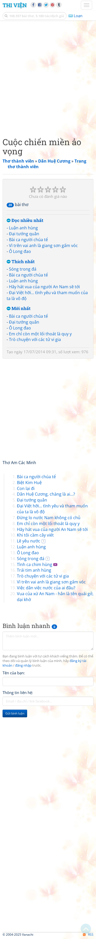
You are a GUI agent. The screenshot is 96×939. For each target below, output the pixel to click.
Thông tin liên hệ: (18, 692)
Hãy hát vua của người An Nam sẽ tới (44, 287)
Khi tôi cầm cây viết (35, 535)
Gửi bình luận (14, 713)
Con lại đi (26, 488)
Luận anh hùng (23, 228)
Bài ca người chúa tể (28, 239)
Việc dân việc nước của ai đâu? (46, 588)
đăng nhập (23, 665)
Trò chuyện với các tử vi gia (35, 339)
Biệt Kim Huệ (29, 482)
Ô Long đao (20, 251)
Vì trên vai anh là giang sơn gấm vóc (43, 245)
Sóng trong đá (22, 269)
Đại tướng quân (24, 234)
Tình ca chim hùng (34, 564)
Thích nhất (21, 261)
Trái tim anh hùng (34, 570)
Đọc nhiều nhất (25, 220)
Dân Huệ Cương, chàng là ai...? (46, 494)
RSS (88, 934)
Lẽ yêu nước (28, 541)
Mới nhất (18, 308)
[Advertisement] (48, 77)
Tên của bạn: (14, 672)
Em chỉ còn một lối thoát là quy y (40, 334)
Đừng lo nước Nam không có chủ (48, 517)
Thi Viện (15, 5)
